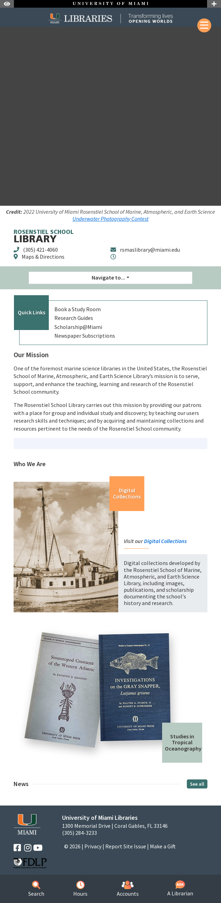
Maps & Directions (43, 256)
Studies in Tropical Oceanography (183, 742)
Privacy (92, 846)
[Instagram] (27, 847)
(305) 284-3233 (79, 833)
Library (44, 237)
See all (197, 784)
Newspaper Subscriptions (84, 335)
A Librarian (180, 888)
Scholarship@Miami (78, 326)
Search (36, 889)
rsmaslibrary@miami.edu (150, 249)
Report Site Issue (125, 846)
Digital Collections (127, 493)
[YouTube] (38, 847)
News (21, 784)
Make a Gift (163, 846)
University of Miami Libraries (100, 818)
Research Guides (73, 317)
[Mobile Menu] (204, 25)
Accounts (128, 889)
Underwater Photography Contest (110, 218)
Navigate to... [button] (108, 277)
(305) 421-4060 (40, 249)
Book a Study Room (77, 309)
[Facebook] (17, 847)
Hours (80, 889)
